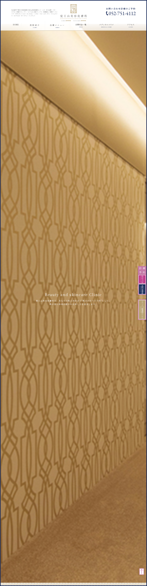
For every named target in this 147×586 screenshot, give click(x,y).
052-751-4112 (122, 13)
